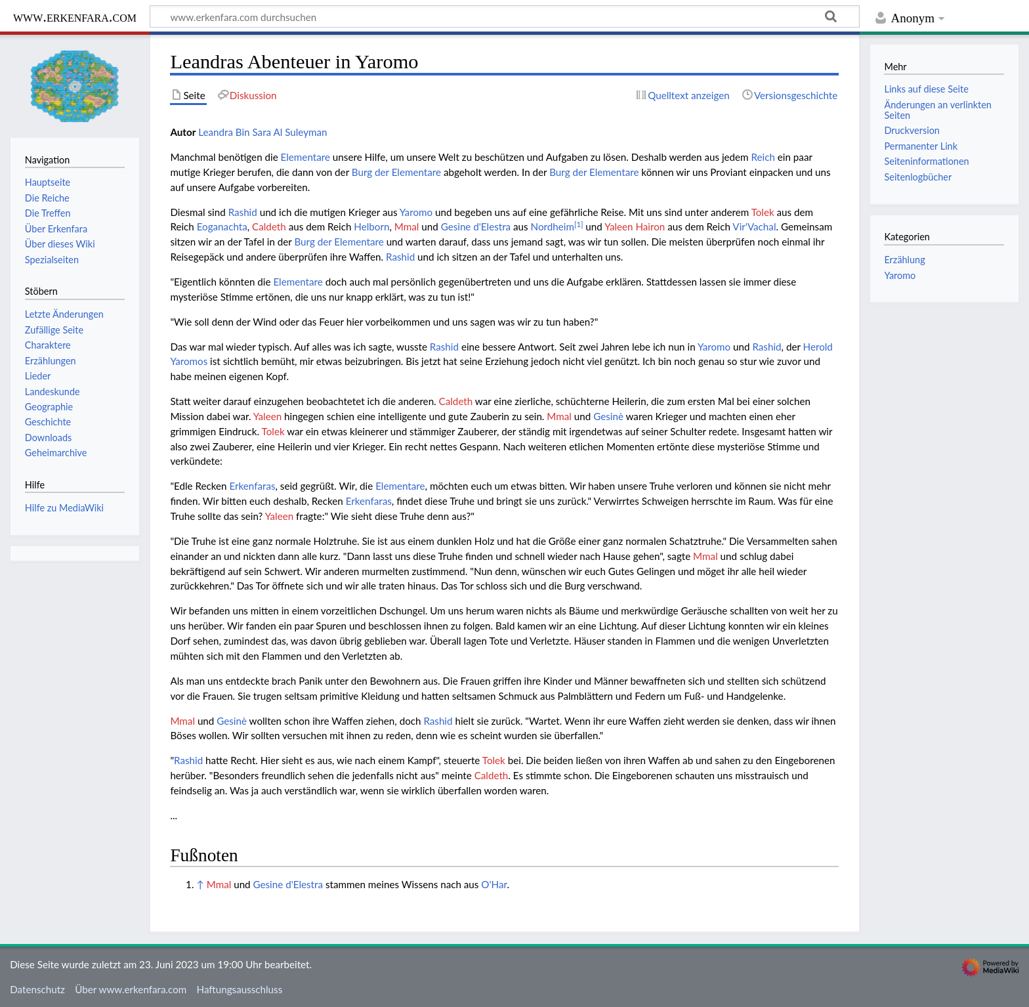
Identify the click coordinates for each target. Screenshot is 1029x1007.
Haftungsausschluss (240, 989)
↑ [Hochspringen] (199, 884)
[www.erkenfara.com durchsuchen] (504, 16)
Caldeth (269, 226)
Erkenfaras (252, 486)
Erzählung (904, 259)
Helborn (371, 226)
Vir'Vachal (754, 226)
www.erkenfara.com (74, 17)
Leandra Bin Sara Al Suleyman (262, 132)
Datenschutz (37, 989)
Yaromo (416, 212)
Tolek (762, 212)
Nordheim (552, 226)
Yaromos (188, 361)
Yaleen (267, 416)
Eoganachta (222, 226)
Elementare (305, 157)
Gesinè (608, 416)
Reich (762, 157)
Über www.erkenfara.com (130, 989)
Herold (818, 347)
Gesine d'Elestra (476, 226)
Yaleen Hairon (634, 226)
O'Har (494, 884)
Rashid (242, 212)
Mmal (406, 226)
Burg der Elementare (396, 172)
